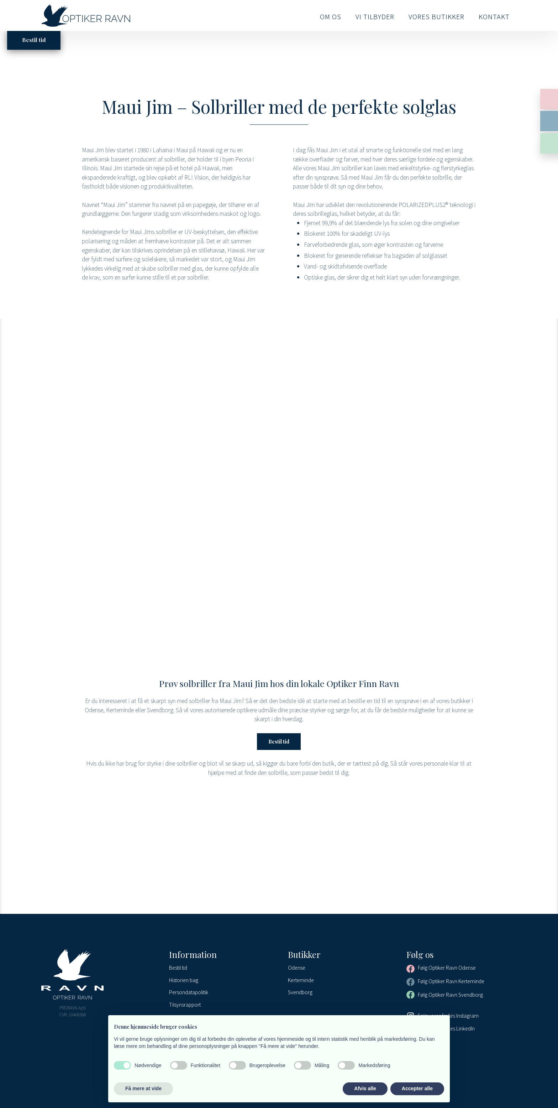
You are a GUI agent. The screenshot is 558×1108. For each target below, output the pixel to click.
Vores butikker (436, 16)
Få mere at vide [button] (143, 1088)
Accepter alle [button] (417, 1088)
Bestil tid (278, 741)
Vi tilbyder (375, 16)
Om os (330, 16)
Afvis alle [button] (365, 1088)
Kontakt (494, 16)
